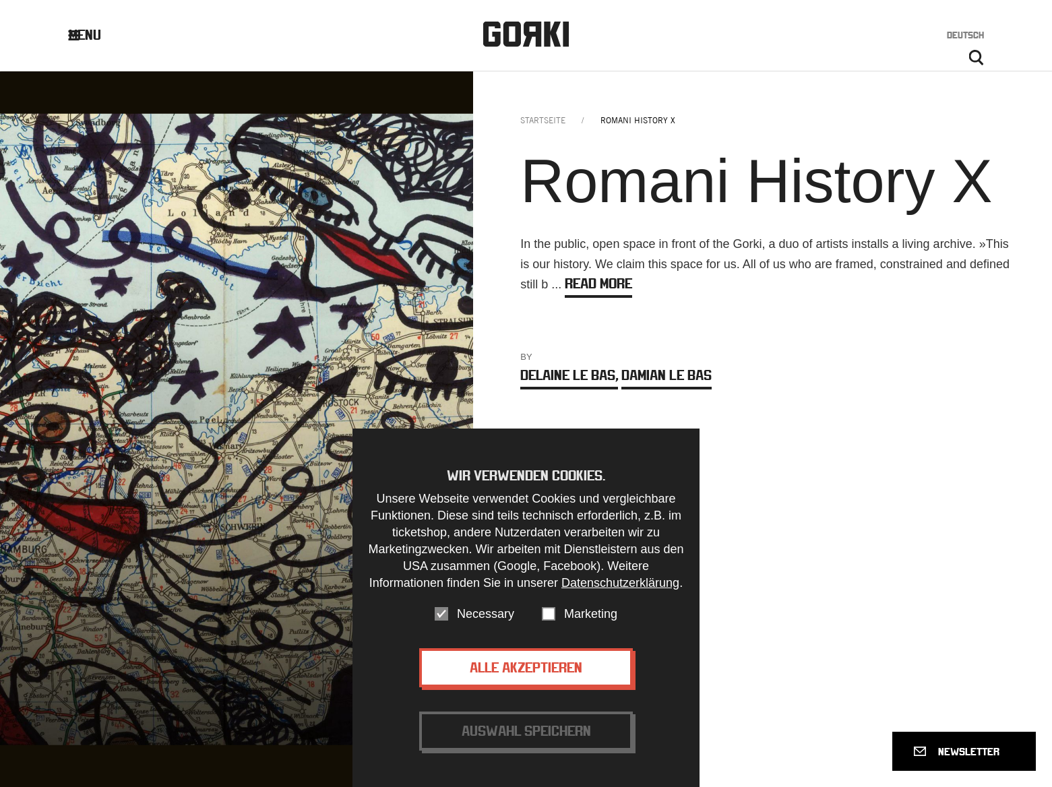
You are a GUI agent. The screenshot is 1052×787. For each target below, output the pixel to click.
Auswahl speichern (526, 739)
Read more (598, 283)
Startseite (542, 120)
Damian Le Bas (666, 375)
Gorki (526, 34)
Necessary (485, 622)
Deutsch (965, 35)
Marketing (590, 622)
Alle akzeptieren (526, 676)
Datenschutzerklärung (620, 591)
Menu (94, 35)
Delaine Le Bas (569, 375)
